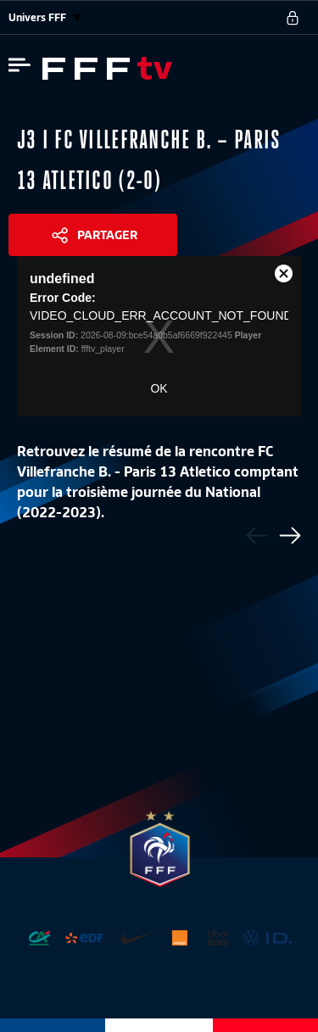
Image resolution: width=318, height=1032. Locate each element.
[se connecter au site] (292, 17)
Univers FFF (44, 17)
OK (158, 388)
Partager (107, 235)
